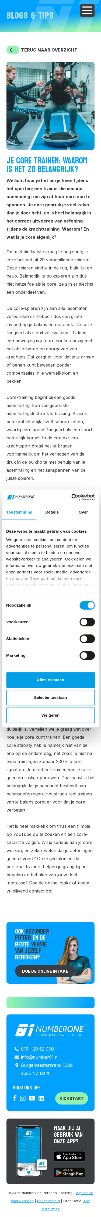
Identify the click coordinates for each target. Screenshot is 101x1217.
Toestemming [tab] (19, 512)
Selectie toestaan (50, 697)
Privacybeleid (48, 1201)
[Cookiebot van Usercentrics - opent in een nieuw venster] (72, 497)
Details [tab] (52, 512)
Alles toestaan (50, 680)
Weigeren (50, 715)
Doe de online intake (45, 971)
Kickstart (72, 1098)
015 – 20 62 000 (37, 1049)
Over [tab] (83, 512)
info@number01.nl (39, 1057)
